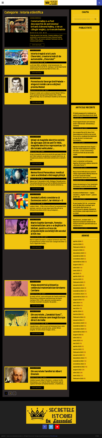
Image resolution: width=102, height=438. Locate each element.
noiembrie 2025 (78, 256)
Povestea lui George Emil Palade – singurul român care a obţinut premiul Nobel (48, 84)
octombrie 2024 (78, 294)
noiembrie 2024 (78, 291)
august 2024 (77, 300)
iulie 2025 (76, 267)
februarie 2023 (78, 352)
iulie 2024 (76, 302)
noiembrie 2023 (78, 326)
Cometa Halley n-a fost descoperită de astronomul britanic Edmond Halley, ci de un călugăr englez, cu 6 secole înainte (48, 25)
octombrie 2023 (78, 329)
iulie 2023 (76, 337)
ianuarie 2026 (77, 250)
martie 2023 (77, 349)
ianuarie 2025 (77, 285)
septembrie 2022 (79, 367)
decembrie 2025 (78, 253)
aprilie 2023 (77, 346)
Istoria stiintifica (35, 17)
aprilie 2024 (77, 311)
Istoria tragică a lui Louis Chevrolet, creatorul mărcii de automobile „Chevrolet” (46, 56)
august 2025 (77, 264)
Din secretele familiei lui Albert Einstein (46, 372)
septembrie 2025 (79, 262)
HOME (97, 436)
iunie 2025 (76, 270)
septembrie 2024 (79, 297)
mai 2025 (76, 273)
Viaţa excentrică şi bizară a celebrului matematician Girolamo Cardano (48, 288)
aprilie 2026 (77, 241)
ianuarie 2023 (77, 355)
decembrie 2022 (78, 358)
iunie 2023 (76, 340)
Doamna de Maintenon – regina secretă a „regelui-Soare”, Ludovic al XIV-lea (85, 195)
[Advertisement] (35, 120)
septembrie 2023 (78, 332)
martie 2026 (77, 244)
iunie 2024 (76, 305)
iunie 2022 (76, 375)
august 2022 (77, 370)
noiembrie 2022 (78, 361)
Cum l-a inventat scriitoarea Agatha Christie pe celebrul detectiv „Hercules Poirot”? (85, 163)
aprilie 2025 (77, 276)
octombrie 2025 (78, 259)
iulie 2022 (76, 372)
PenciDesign (54, 436)
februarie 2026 (78, 247)
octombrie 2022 (78, 364)
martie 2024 (77, 314)
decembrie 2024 (78, 288)
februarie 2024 (78, 317)
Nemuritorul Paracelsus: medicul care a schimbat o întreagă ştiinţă (48, 174)
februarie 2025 (78, 282)
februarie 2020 (78, 378)
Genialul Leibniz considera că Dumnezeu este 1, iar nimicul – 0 (47, 199)
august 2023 (77, 335)
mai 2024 (76, 308)
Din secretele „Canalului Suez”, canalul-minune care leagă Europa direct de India (48, 317)
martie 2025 (77, 279)
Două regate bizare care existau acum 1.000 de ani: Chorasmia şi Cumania (84, 124)
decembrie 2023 (78, 323)
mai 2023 (76, 343)
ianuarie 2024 (77, 320)
